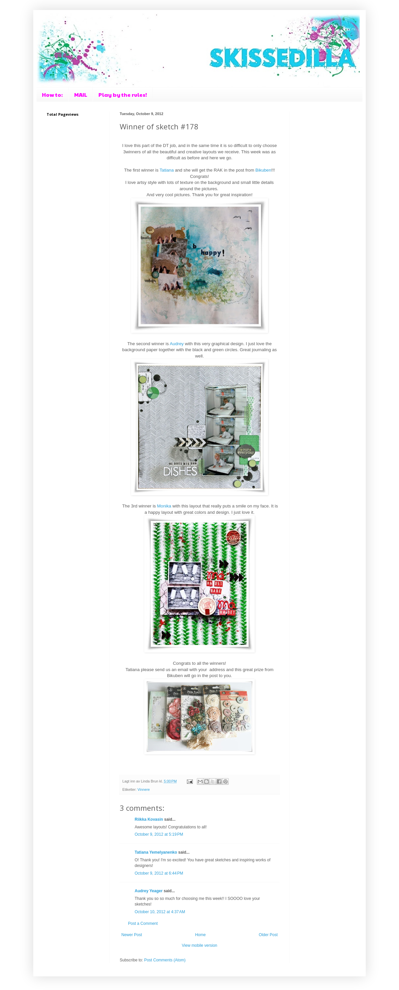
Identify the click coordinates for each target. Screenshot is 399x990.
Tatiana (167, 170)
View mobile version (199, 945)
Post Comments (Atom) (165, 960)
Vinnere (144, 789)
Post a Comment (143, 923)
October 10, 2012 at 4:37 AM (160, 912)
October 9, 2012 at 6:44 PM (159, 873)
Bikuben (263, 170)
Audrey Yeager (149, 891)
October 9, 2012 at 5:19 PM (159, 834)
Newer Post (131, 934)
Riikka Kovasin (149, 819)
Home (200, 934)
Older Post (268, 934)
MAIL (80, 94)
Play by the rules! (122, 94)
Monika (164, 505)
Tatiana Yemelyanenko (156, 852)
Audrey (177, 343)
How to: (52, 94)
